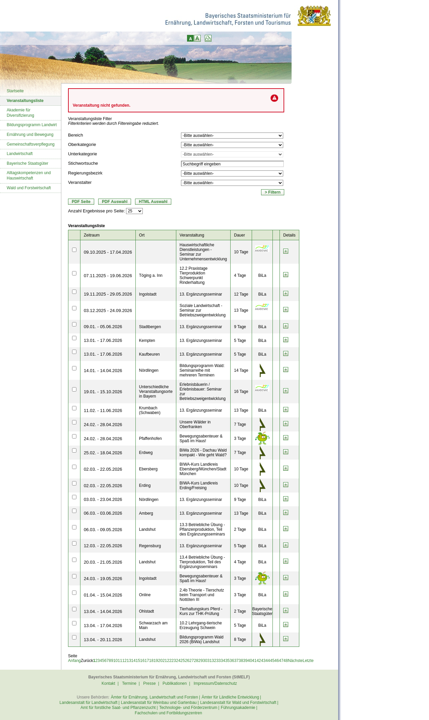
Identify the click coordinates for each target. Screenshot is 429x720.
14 (133, 660)
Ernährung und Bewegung (30, 134)
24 (178, 660)
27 (191, 660)
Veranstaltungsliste (25, 100)
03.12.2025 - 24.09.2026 (108, 310)
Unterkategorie (82, 153)
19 (156, 660)
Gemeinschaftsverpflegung (31, 144)
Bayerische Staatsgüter (27, 163)
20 (160, 660)
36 (232, 660)
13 (129, 660)
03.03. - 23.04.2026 (103, 499)
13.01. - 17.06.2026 (103, 340)
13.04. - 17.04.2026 (103, 625)
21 (165, 660)
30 (205, 660)
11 (120, 660)
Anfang (74, 660)
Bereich (75, 135)
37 (236, 660)
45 (272, 660)
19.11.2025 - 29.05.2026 (108, 294)
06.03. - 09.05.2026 (103, 529)
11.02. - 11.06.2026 (103, 410)
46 (276, 660)
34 (223, 660)
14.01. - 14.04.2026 (103, 370)
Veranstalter (79, 182)
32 (214, 660)
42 (258, 660)
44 (267, 660)
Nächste (295, 660)
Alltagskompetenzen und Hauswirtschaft (29, 175)
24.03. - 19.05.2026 (103, 578)
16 (142, 660)
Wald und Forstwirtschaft (29, 188)
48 (286, 660)
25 (182, 660)
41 (254, 660)
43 (263, 660)
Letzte (308, 660)
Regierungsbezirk (85, 172)
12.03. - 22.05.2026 (103, 545)
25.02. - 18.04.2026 (103, 452)
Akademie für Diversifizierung (20, 113)
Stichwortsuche (83, 163)
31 (209, 660)
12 (124, 660)
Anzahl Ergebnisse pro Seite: (96, 210)
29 (200, 660)
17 (146, 660)
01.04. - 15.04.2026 (103, 595)
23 (174, 660)
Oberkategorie (82, 144)
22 (169, 660)
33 (218, 660)
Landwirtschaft (20, 153)
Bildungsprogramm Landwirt (32, 124)
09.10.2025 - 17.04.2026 (108, 252)
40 (250, 660)
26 (187, 660)
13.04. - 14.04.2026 (103, 611)
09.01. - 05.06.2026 (103, 326)
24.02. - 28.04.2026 (103, 424)
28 (196, 660)
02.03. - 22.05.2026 (103, 469)
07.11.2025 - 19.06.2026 (108, 275)
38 (241, 660)
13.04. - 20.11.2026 (103, 639)
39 (245, 660)
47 (281, 660)
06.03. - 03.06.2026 (103, 513)
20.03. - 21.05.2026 (103, 562)
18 (151, 660)
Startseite (15, 91)
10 (115, 660)
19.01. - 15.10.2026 (103, 391)
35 (227, 660)
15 (138, 660)
